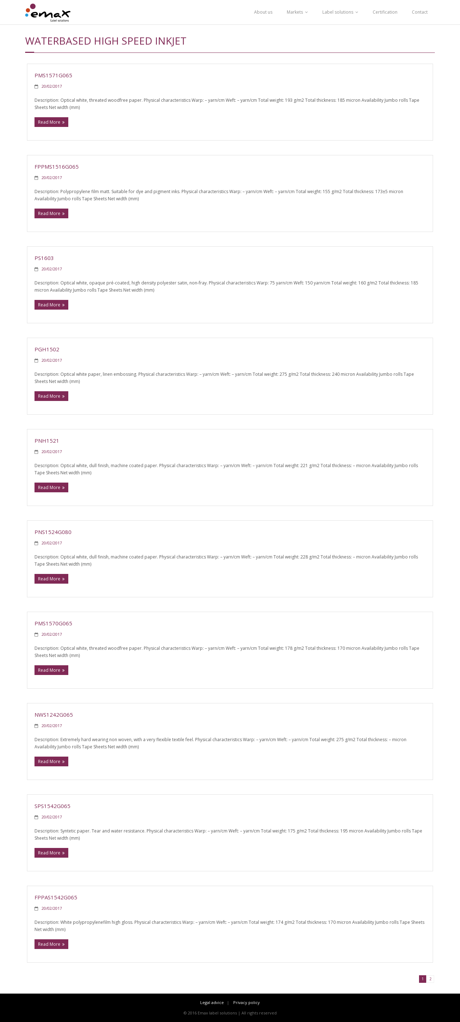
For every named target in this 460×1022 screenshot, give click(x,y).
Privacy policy (246, 1002)
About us (263, 12)
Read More (49, 122)
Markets (295, 12)
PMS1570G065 (53, 623)
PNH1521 (46, 440)
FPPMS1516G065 (56, 166)
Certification (385, 12)
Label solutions (337, 12)
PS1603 (44, 257)
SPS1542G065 (52, 805)
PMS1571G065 (53, 75)
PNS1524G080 (53, 531)
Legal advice (212, 1002)
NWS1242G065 (53, 714)
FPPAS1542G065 (55, 897)
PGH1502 (46, 349)
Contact (420, 12)
